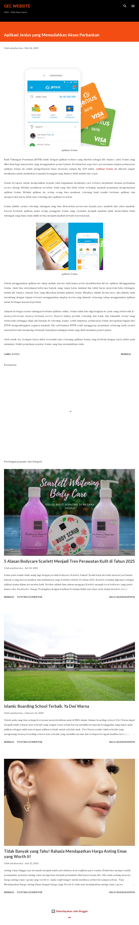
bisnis (16, 354)
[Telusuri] (125, 6)
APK (69, 917)
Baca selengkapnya (122, 596)
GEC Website (17, 6)
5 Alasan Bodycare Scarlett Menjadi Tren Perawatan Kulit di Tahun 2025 (69, 561)
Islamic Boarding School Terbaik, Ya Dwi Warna (46, 706)
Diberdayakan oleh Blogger (69, 911)
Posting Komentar (29, 596)
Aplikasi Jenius (104, 168)
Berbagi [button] (126, 354)
